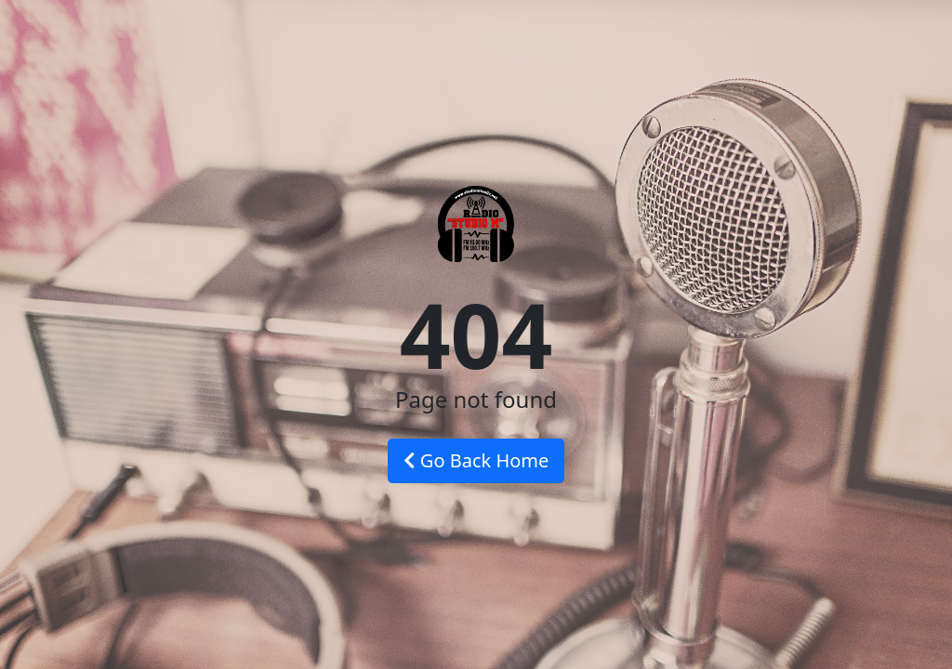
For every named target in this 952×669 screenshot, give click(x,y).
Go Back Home (476, 460)
